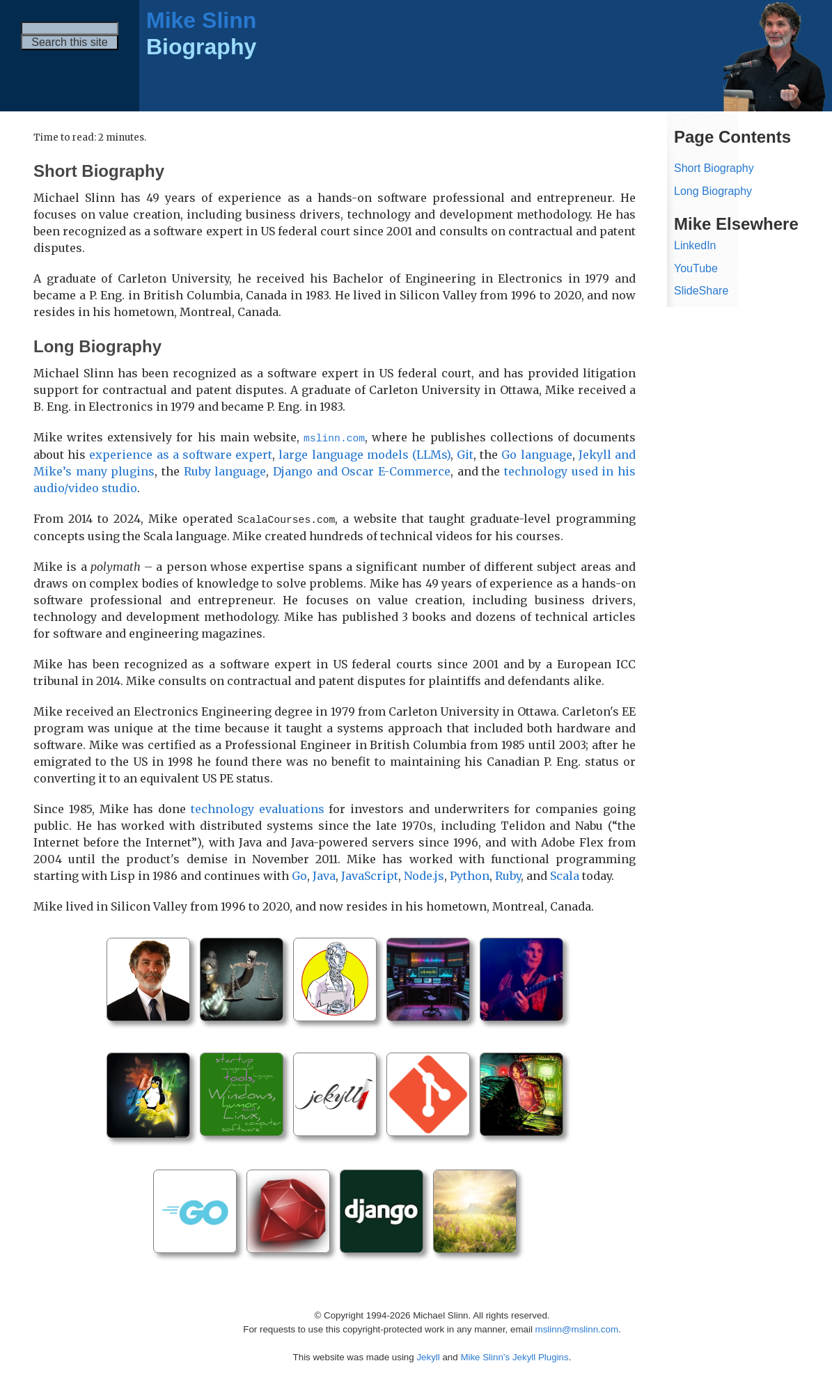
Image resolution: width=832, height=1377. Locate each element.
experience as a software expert (180, 454)
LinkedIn (695, 245)
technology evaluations (257, 808)
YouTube (696, 268)
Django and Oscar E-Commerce (361, 471)
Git (465, 454)
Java (324, 874)
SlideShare (701, 291)
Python (469, 874)
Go (299, 874)
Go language (536, 454)
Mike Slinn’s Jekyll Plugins (514, 1356)
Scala (564, 874)
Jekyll (427, 1356)
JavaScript (369, 874)
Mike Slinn (201, 20)
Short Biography (714, 168)
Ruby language (225, 471)
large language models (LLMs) (364, 454)
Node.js (424, 874)
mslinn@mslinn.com (576, 1328)
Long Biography (713, 191)
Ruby (508, 874)
